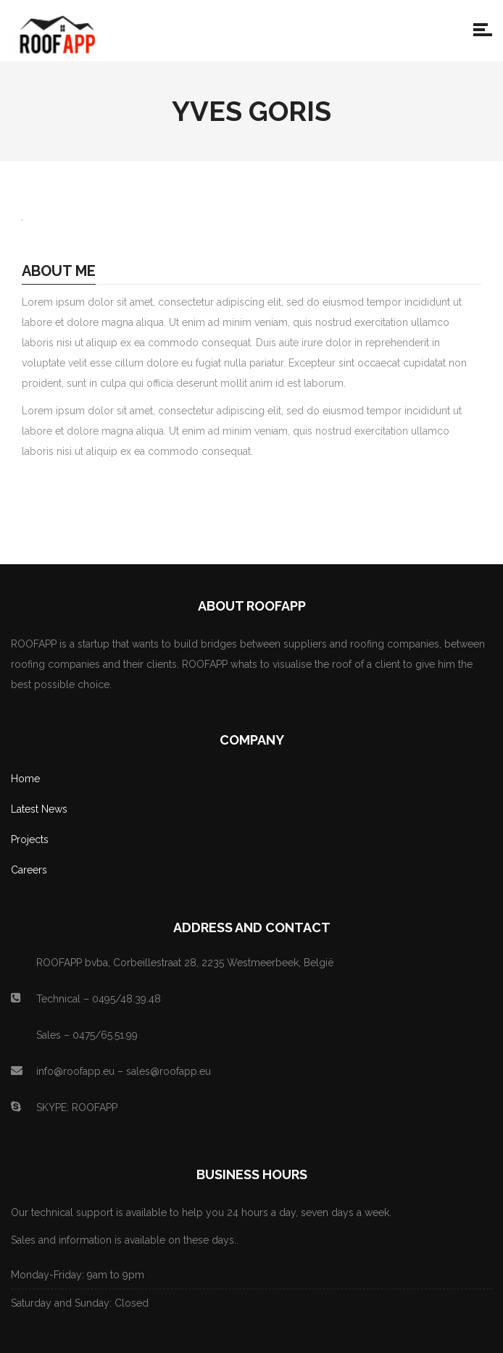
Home (25, 778)
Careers (29, 870)
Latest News (39, 809)
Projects (30, 839)
